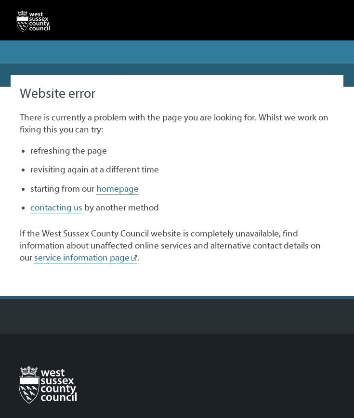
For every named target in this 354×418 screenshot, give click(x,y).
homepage (117, 188)
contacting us (56, 207)
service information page (82, 257)
